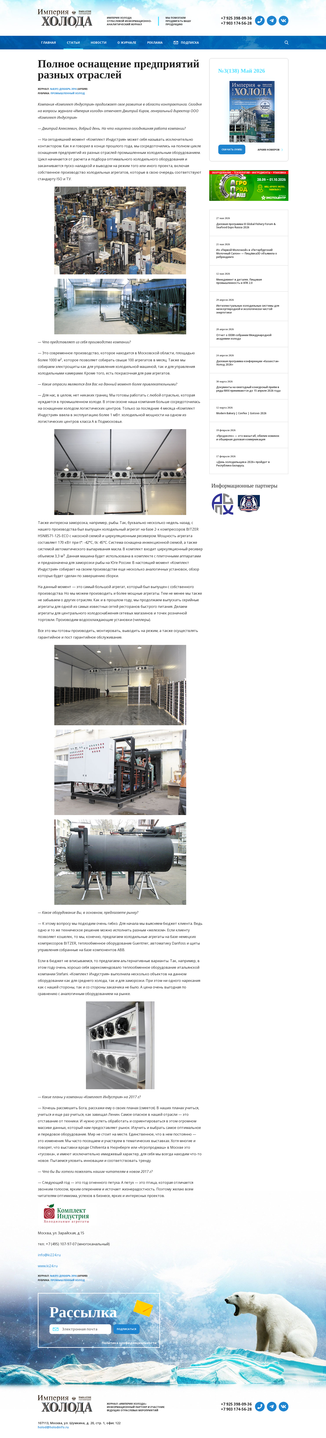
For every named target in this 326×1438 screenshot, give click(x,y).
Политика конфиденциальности (129, 1343)
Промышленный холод (68, 93)
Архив (268, 149)
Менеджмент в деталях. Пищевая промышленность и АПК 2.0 (239, 281)
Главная (48, 42)
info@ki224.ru (49, 1255)
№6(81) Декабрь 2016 (63, 88)
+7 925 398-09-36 (236, 18)
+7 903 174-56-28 (236, 23)
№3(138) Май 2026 (241, 71)
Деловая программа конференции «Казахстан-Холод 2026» (247, 363)
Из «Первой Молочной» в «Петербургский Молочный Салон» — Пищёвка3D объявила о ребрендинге (246, 253)
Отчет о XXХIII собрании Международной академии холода (243, 336)
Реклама (155, 42)
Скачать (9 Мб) (232, 149)
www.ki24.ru (48, 1265)
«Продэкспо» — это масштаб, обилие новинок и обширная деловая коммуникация (247, 437)
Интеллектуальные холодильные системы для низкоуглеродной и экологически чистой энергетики (247, 309)
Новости (98, 42)
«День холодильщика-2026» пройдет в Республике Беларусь (243, 463)
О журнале (126, 42)
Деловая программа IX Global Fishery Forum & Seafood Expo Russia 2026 (246, 225)
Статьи (73, 42)
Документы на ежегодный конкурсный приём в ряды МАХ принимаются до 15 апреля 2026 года (248, 388)
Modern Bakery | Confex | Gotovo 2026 (241, 413)
